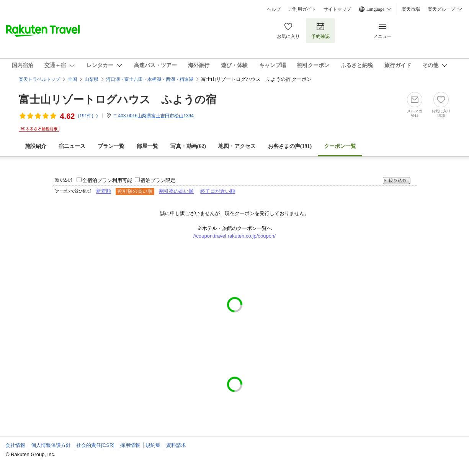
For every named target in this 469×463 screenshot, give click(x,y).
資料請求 (176, 445)
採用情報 (130, 445)
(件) (88, 115)
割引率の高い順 (176, 191)
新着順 (103, 191)
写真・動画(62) (188, 146)
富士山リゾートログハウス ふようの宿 (117, 99)
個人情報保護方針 (51, 445)
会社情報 (15, 445)
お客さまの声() (290, 146)
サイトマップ (337, 9)
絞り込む (396, 180)
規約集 (152, 445)
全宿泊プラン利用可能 (107, 180)
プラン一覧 (111, 146)
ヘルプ (274, 9)
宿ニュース (72, 146)
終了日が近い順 (217, 191)
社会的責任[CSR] (95, 445)
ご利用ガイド (302, 9)
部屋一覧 (147, 146)
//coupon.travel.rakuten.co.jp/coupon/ (234, 236)
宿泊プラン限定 (158, 180)
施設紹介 (35, 146)
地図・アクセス (237, 146)
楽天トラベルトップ (39, 79)
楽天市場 (411, 9)
